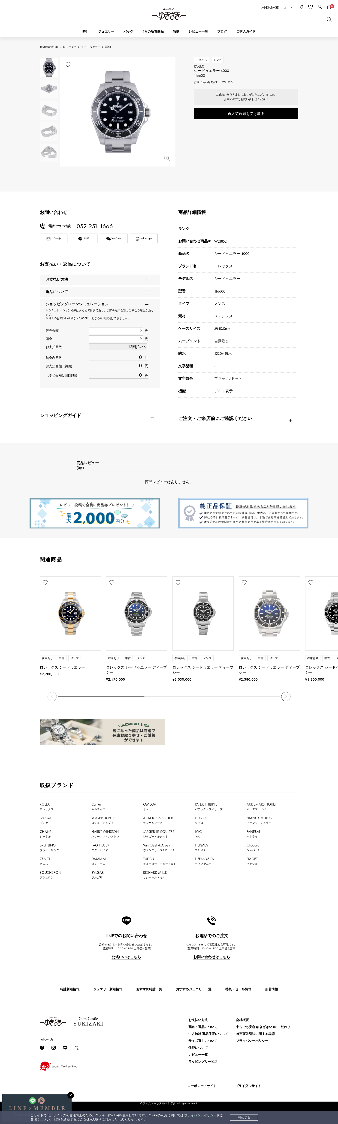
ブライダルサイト (248, 1086)
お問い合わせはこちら (211, 957)
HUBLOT (201, 820)
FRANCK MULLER (259, 820)
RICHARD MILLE (155, 874)
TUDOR (159, 861)
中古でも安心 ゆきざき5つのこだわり (263, 1027)
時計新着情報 (69, 989)
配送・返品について (202, 1027)
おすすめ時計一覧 (149, 989)
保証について (198, 1048)
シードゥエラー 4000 (231, 253)
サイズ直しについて (202, 1041)
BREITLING (49, 847)
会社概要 (242, 1020)
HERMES (201, 847)
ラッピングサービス (202, 1062)
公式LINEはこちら (126, 957)
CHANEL (46, 833)
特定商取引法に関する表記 (255, 1034)
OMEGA (149, 806)
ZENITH (45, 861)
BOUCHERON (50, 874)
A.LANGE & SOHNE (158, 820)
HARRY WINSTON (105, 833)
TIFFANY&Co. (205, 861)
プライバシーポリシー (200, 1115)
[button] (285, 696)
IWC (198, 833)
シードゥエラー (91, 47)
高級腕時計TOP (49, 47)
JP (285, 7)
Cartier (98, 806)
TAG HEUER (101, 847)
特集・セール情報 (238, 989)
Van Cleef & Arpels (159, 847)
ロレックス (70, 47)
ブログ (222, 32)
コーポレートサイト (202, 1086)
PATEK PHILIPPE (209, 806)
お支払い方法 (198, 1020)
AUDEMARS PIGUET (262, 806)
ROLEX (47, 806)
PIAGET (252, 861)
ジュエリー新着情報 (107, 989)
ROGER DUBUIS (103, 820)
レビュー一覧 (198, 1055)
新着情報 (271, 989)
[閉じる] (70, 1095)
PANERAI (253, 833)
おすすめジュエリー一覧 (193, 989)
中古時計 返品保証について (208, 1034)
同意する (244, 1117)
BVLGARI (98, 874)
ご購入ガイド (246, 32)
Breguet (45, 820)
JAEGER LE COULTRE (158, 833)
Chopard (253, 847)
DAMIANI (98, 861)
